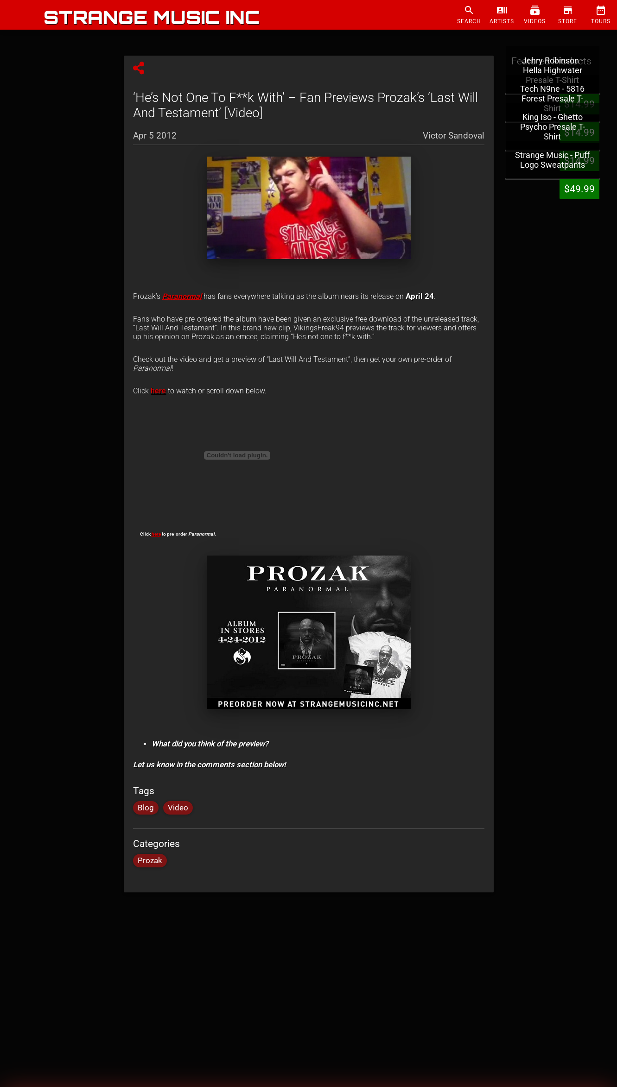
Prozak (150, 860)
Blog (146, 807)
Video (178, 807)
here (158, 390)
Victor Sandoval (453, 135)
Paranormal (182, 296)
